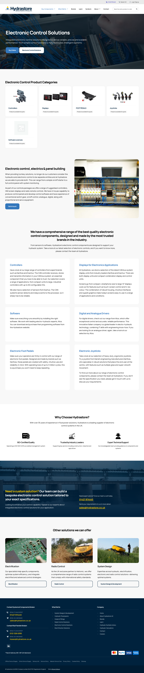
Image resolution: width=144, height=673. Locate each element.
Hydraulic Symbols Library (108, 625)
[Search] (137, 9)
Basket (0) (122, 2)
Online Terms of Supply (25, 661)
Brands (73, 9)
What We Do (63, 9)
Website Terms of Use (56, 661)
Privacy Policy (66, 661)
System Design (104, 566)
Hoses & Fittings (60, 619)
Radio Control (58, 566)
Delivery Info (36, 661)
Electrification (12, 566)
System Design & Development (111, 584)
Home (102, 613)
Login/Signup (134, 2)
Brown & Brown (56, 669)
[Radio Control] (72, 550)
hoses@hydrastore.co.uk (20, 638)
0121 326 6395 (16, 632)
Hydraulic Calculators (106, 628)
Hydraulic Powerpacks (62, 616)
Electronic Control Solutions (31, 50)
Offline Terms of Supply (11, 661)
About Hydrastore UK (106, 616)
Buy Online (12, 50)
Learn (81, 9)
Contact (106, 9)
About (97, 9)
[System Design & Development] (118, 550)
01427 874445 (111, 2)
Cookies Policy (76, 661)
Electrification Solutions (62, 628)
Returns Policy (45, 661)
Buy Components (48, 9)
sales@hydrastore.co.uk (92, 507)
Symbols (88, 9)
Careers (102, 634)
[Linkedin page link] (8, 646)
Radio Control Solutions (62, 622)
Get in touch (12, 206)
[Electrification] (26, 550)
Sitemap (83, 661)
